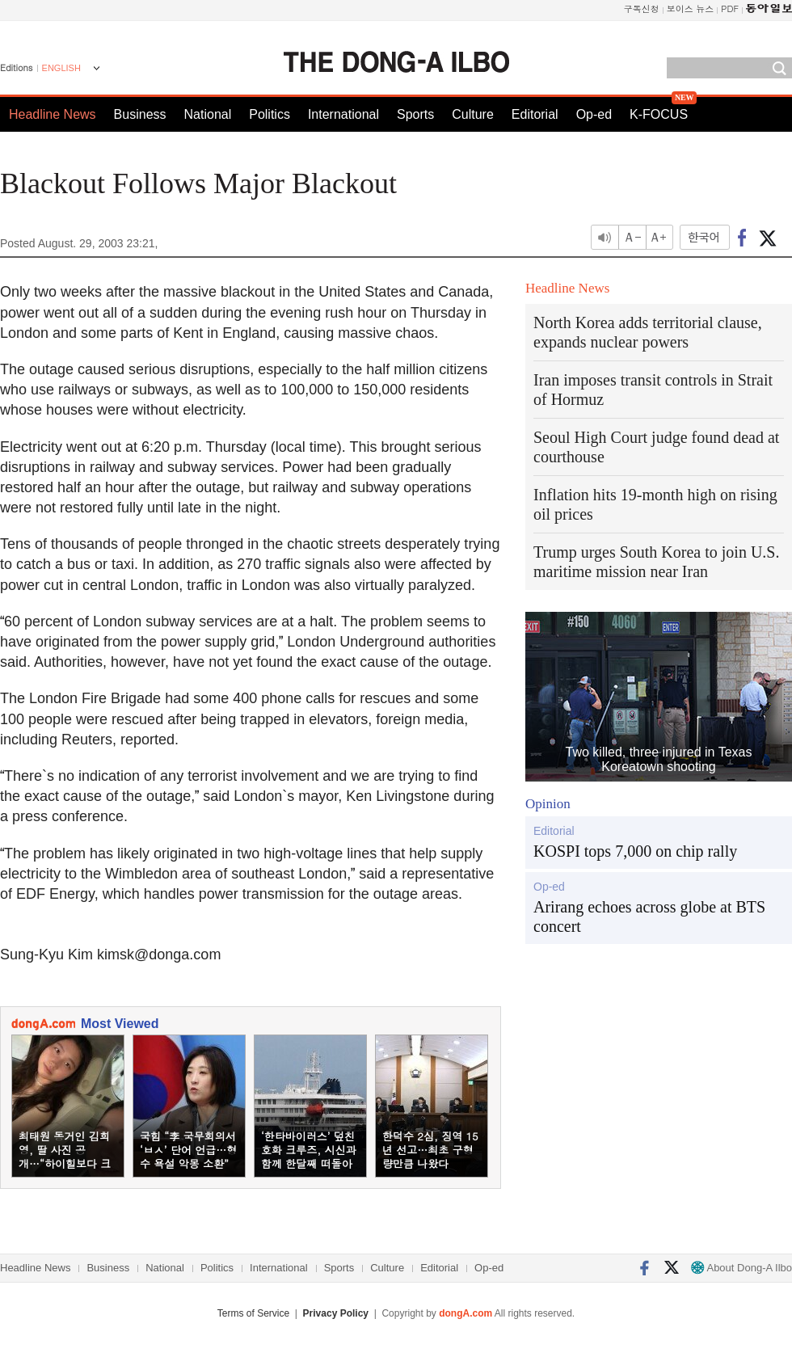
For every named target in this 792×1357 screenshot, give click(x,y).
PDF (730, 8)
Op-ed (594, 114)
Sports (415, 114)
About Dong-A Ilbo (741, 1268)
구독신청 (641, 8)
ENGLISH (61, 68)
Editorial (535, 114)
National (208, 114)
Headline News (52, 114)
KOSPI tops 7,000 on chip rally (635, 851)
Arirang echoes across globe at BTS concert (649, 916)
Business (140, 114)
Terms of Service (253, 1313)
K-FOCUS (659, 114)
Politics (269, 114)
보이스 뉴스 (690, 8)
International (343, 114)
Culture (473, 114)
